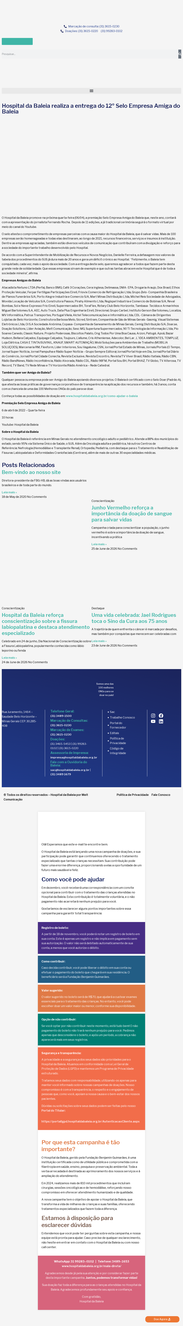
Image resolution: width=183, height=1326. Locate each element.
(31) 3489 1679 (60, 774)
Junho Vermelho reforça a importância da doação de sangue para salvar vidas (132, 514)
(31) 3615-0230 (60, 725)
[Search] (179, 54)
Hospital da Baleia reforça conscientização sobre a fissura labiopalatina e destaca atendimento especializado (46, 624)
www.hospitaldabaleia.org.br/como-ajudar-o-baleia (102, 396)
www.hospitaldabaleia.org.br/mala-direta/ (91, 1266)
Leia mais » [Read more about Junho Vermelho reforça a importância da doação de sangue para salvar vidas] (99, 544)
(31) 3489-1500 (61, 716)
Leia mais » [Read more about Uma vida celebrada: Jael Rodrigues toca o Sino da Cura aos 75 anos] (99, 641)
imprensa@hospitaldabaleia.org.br (73, 757)
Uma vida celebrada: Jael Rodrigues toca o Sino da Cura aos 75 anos (134, 618)
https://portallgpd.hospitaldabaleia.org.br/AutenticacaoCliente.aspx (90, 1121)
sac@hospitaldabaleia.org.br (69, 770)
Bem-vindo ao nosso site (31, 472)
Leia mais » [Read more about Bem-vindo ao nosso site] (9, 492)
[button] (91, 91)
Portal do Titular (53, 1110)
